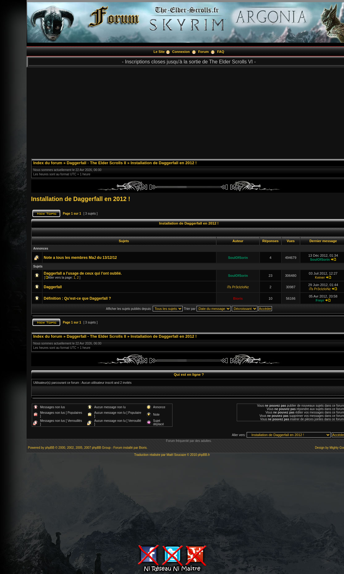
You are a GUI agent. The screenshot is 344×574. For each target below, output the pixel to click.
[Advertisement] (172, 499)
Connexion (181, 52)
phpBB (49, 447)
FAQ (220, 52)
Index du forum (47, 163)
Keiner (320, 277)
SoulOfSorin (238, 257)
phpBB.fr (204, 454)
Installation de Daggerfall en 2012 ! (164, 163)
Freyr (320, 300)
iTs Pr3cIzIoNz (238, 287)
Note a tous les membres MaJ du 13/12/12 (80, 257)
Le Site (159, 52)
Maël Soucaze (176, 454)
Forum (203, 52)
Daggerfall (53, 287)
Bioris (238, 298)
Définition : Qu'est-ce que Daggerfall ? (77, 298)
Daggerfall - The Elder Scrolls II (96, 163)
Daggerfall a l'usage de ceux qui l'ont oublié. (83, 273)
